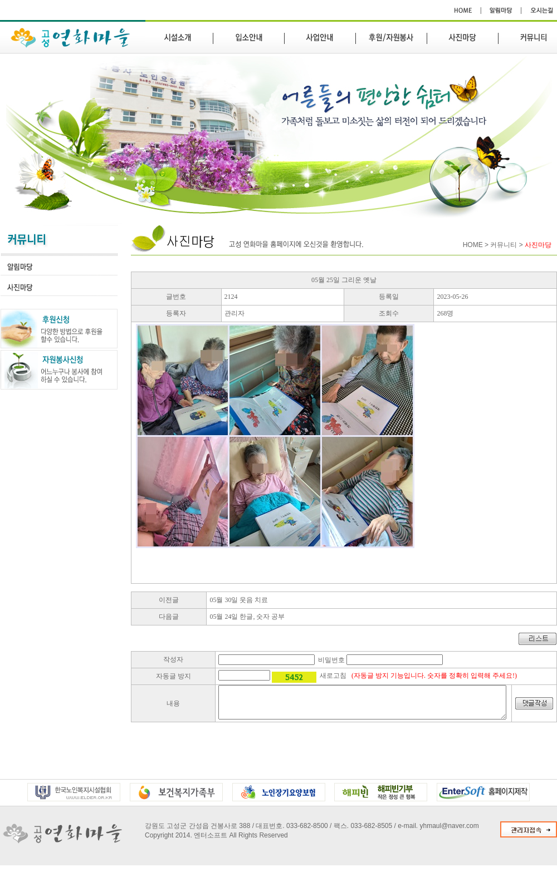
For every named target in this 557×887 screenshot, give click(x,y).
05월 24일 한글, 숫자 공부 (247, 616)
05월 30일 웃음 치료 (238, 600)
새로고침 (333, 675)
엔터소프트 (210, 842)
